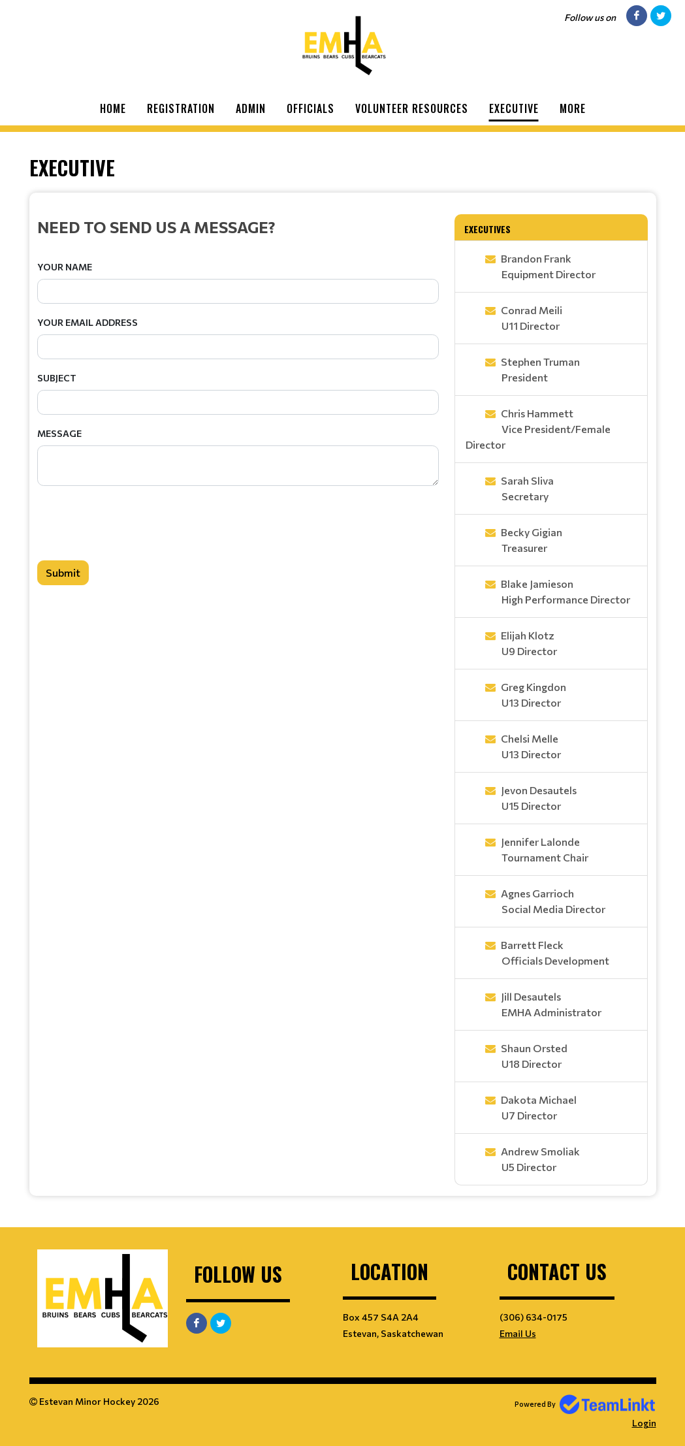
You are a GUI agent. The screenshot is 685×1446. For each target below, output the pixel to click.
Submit (63, 572)
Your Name (64, 266)
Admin (251, 108)
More (573, 108)
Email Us (518, 1333)
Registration (181, 108)
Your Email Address (87, 322)
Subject (56, 377)
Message (59, 433)
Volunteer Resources (411, 108)
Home (113, 108)
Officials (310, 108)
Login (644, 1422)
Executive (514, 108)
